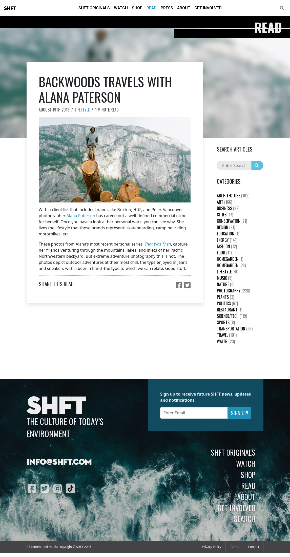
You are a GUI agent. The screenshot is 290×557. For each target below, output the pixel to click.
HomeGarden (230, 259)
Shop (137, 8)
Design (226, 227)
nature (225, 284)
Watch (121, 8)
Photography (233, 291)
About (183, 8)
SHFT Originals (94, 8)
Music (224, 278)
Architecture (233, 196)
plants (225, 297)
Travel (227, 335)
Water (226, 341)
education (228, 234)
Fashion (227, 246)
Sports (226, 322)
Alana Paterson (81, 215)
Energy (227, 240)
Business (228, 208)
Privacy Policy (211, 547)
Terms (234, 547)
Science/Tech (232, 316)
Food (225, 253)
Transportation (235, 329)
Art (224, 202)
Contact (253, 547)
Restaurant (229, 310)
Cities (225, 215)
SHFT (10, 8)
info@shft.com (59, 462)
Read (152, 8)
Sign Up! (239, 413)
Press (167, 8)
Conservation (232, 221)
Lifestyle (82, 110)
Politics (227, 303)
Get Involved (208, 8)
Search (244, 518)
